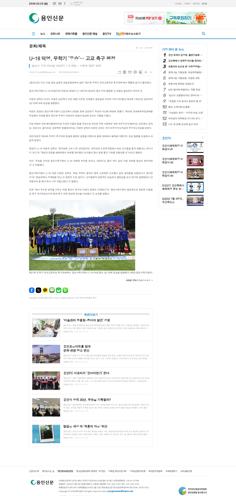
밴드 (65, 290)
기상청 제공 (77, 5)
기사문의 (187, 3)
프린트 (135, 72)
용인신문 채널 (89, 33)
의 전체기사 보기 (138, 280)
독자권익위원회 (155, 471)
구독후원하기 (171, 471)
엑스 (38, 290)
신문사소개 (34, 471)
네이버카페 (58, 290)
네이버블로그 (54, 3)
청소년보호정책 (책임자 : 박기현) (90, 471)
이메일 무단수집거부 (117, 471)
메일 (129, 72)
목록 (124, 72)
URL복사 (119, 72)
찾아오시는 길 (48, 471)
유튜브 (60, 3)
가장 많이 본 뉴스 (173, 49)
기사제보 (178, 3)
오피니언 (55, 33)
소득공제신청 (186, 471)
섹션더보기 (91, 314)
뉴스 (42, 33)
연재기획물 (71, 33)
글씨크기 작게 (151, 72)
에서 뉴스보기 (127, 35)
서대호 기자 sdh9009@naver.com (42, 72)
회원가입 (196, 3)
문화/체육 (148, 48)
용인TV (107, 33)
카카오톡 (45, 290)
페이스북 (64, 3)
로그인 (204, 3)
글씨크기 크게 (145, 72)
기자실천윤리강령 (137, 471)
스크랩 (140, 72)
